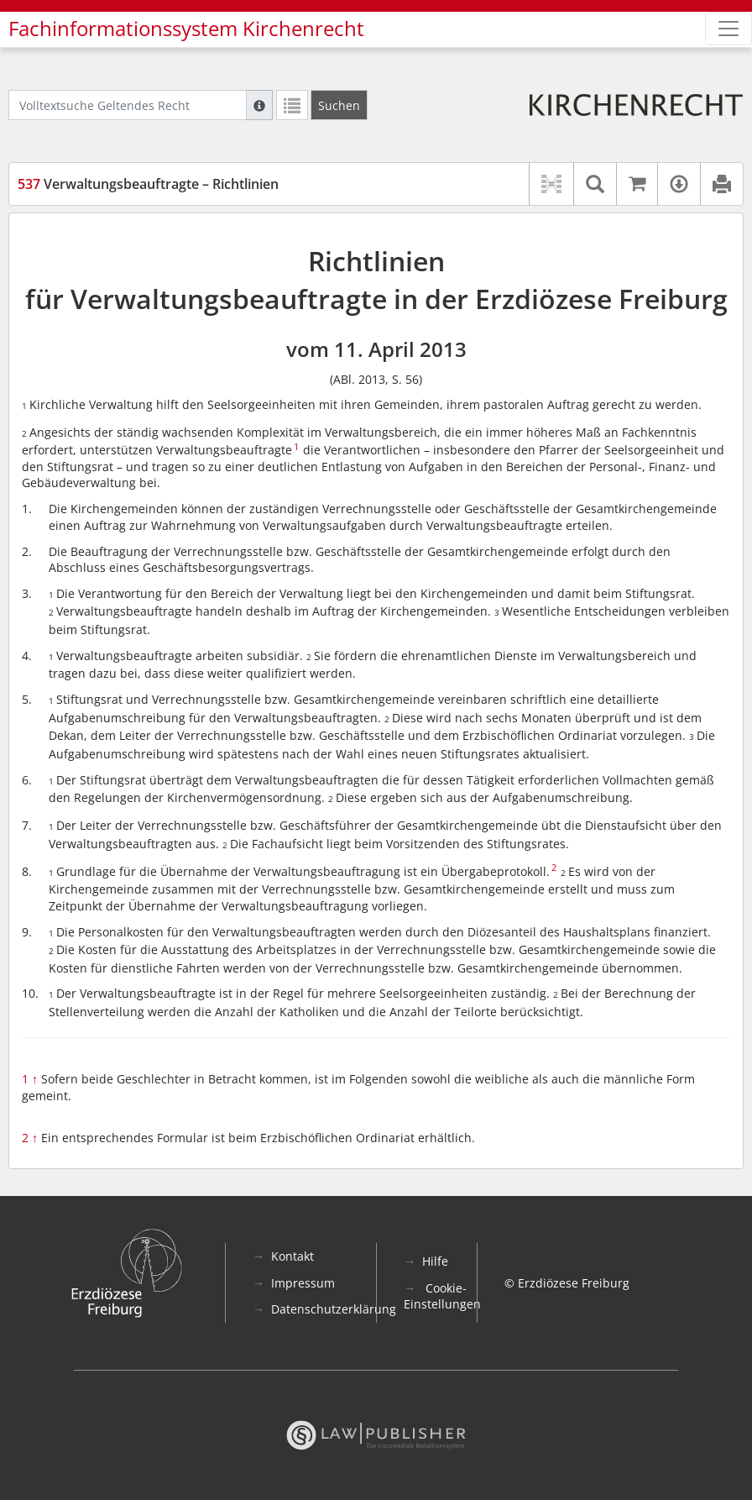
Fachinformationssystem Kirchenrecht (186, 28)
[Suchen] (339, 105)
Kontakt (292, 1256)
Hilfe (435, 1261)
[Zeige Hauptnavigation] (728, 28)
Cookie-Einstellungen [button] (442, 1296)
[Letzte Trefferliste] (292, 105)
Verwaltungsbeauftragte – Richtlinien (148, 184)
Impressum (303, 1283)
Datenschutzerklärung (333, 1309)
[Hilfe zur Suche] (259, 105)
